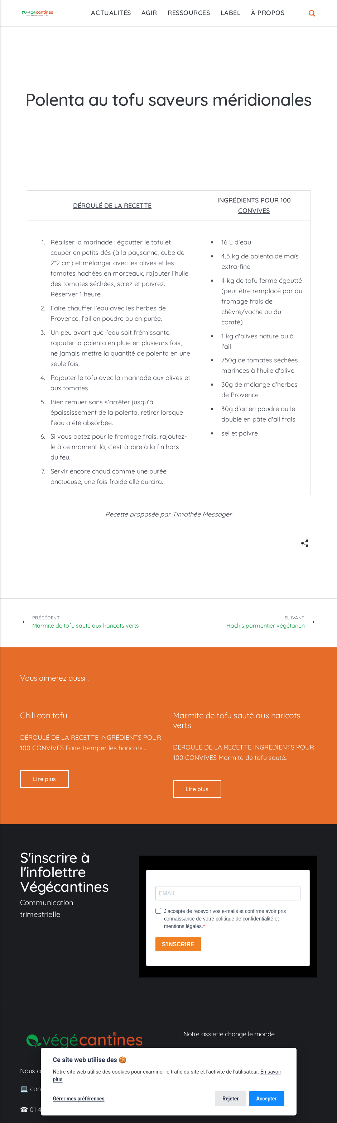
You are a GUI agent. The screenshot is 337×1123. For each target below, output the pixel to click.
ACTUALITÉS (111, 13)
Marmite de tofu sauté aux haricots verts (85, 621)
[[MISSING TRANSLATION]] (304, 543)
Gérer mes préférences (79, 1098)
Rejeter (230, 1098)
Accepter (266, 1098)
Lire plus (44, 778)
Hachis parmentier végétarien (265, 621)
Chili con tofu (43, 715)
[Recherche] (313, 13)
